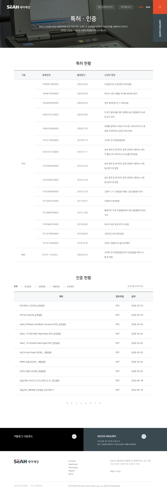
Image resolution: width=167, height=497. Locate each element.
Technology (73, 467)
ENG (148, 7)
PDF (117, 306)
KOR (141, 7)
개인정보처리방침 (21, 486)
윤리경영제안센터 (105, 7)
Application (73, 464)
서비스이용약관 (36, 486)
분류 (16, 286)
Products (72, 461)
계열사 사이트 (115, 471)
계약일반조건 (126, 7)
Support (71, 470)
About (70, 473)
